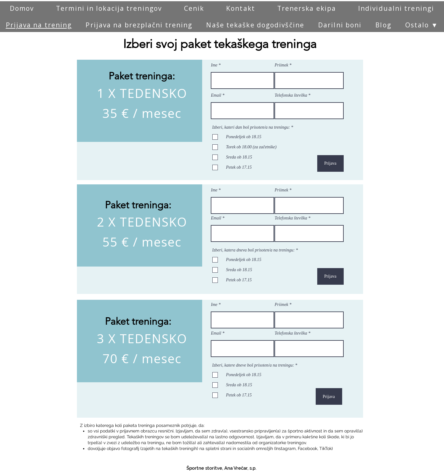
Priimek (281, 65)
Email (216, 95)
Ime (214, 65)
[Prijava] (330, 163)
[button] (421, 25)
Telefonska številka (291, 95)
